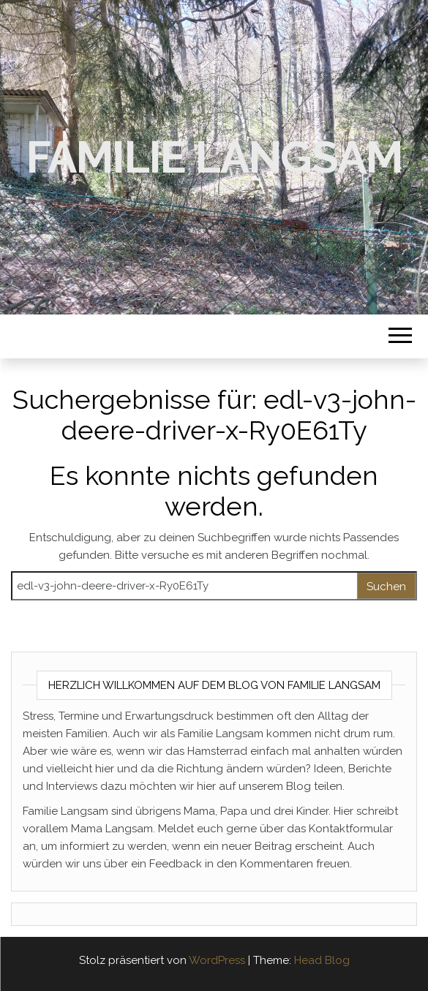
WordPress (217, 960)
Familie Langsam (214, 157)
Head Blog (322, 960)
